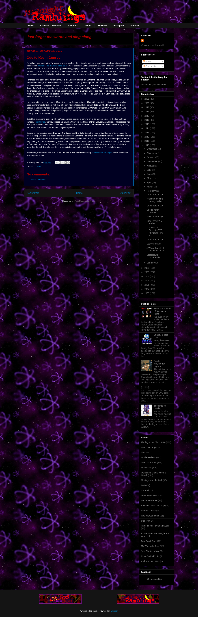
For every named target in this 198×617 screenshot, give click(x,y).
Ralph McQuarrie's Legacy (160, 364)
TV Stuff (37, 166)
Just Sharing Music (150, 551)
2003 (147, 293)
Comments (149, 66)
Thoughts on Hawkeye (160, 407)
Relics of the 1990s (150, 561)
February (151, 191)
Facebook (73, 25)
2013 (147, 132)
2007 (147, 276)
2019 (147, 107)
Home (31, 25)
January (151, 262)
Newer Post (33, 193)
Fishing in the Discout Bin (153, 442)
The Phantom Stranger (101, 153)
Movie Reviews (148, 457)
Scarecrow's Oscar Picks (153, 256)
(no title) (145, 387)
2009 (147, 268)
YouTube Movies (149, 495)
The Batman (39, 122)
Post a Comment (37, 180)
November (152, 153)
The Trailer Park (149, 462)
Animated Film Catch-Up (153, 505)
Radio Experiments (150, 515)
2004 (147, 289)
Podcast (135, 25)
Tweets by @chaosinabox (153, 84)
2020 (147, 103)
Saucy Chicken (153, 244)
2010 (147, 145)
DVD (143, 485)
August (150, 166)
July (149, 170)
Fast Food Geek (149, 541)
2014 (147, 128)
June (149, 174)
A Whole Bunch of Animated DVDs (155, 249)
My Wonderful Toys (150, 546)
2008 (147, 272)
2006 (147, 280)
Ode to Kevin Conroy (152, 211)
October (151, 157)
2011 (147, 141)
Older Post (125, 193)
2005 (147, 285)
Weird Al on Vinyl (154, 216)
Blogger (114, 611)
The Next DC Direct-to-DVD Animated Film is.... (154, 231)
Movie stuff (146, 467)
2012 (147, 137)
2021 (147, 99)
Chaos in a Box (154, 579)
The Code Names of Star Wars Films (162, 311)
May (149, 178)
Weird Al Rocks (148, 510)
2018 (147, 111)
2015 (147, 124)
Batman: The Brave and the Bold (52, 66)
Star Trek (145, 521)
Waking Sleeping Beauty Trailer (154, 200)
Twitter (87, 25)
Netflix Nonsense (149, 500)
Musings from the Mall (151, 480)
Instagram (119, 25)
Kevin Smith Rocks (150, 556)
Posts (147, 61)
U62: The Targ (148, 447)
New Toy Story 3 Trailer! (154, 222)
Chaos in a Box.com (50, 25)
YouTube (102, 25)
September (152, 161)
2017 (147, 116)
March (150, 186)
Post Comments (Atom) (85, 201)
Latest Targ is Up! (154, 194)
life (142, 452)
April (149, 182)
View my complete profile (153, 45)
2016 (147, 120)
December (152, 149)
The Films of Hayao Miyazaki (155, 525)
